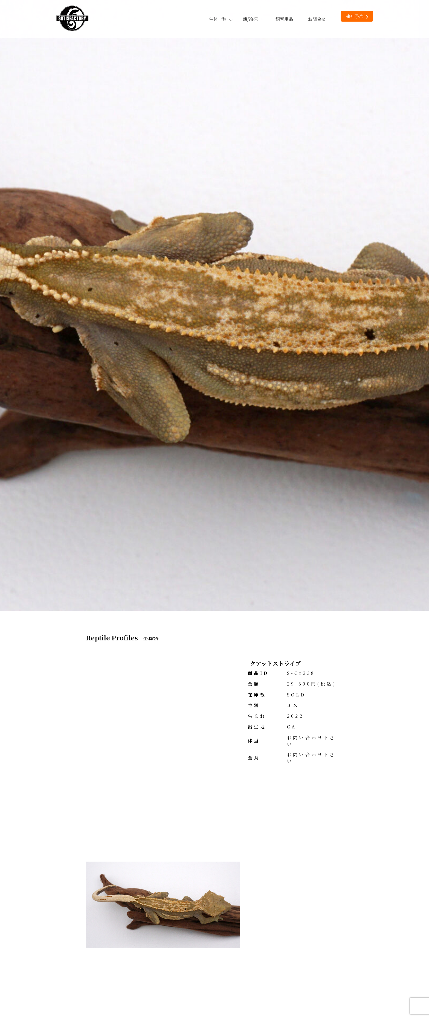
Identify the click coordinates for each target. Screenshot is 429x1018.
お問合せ (317, 19)
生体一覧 (220, 19)
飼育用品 (284, 19)
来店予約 (357, 16)
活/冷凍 (250, 19)
